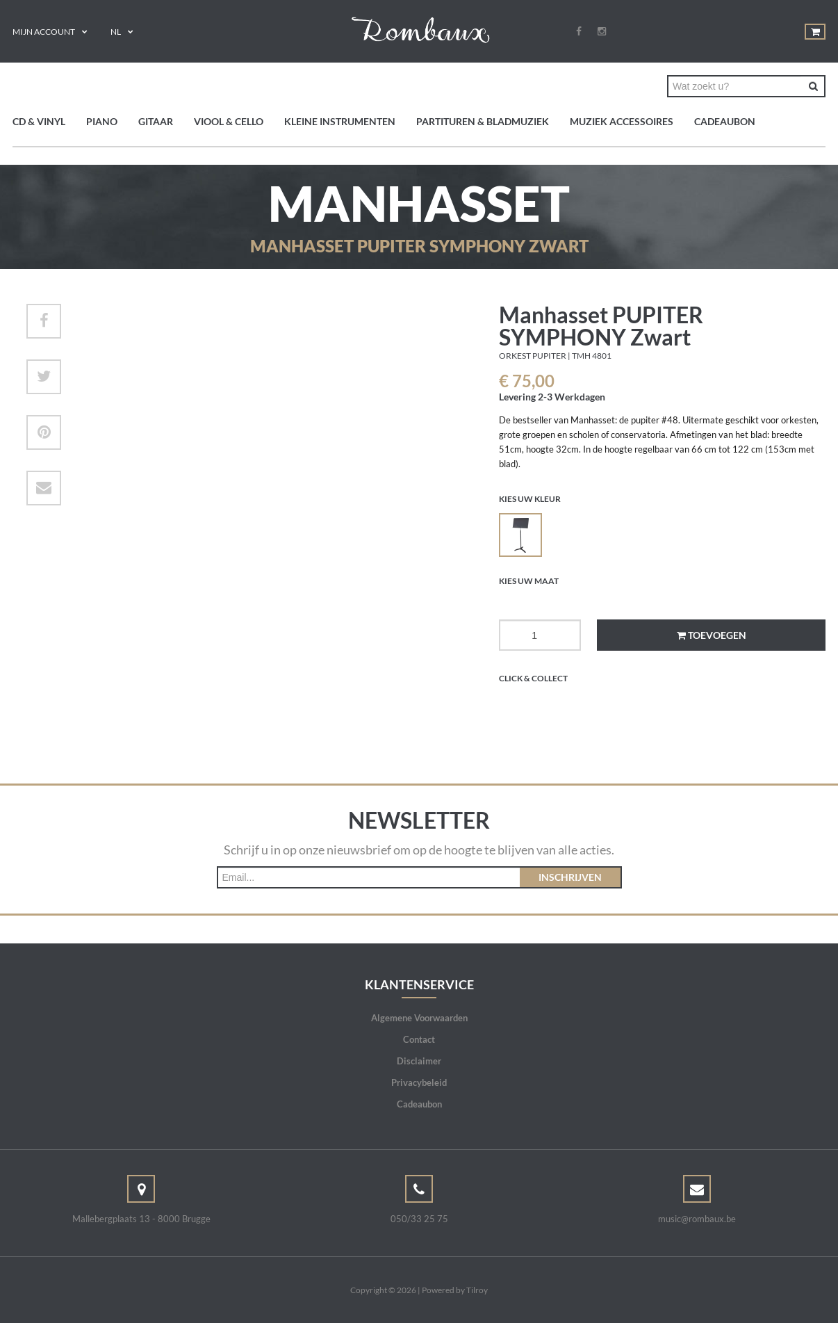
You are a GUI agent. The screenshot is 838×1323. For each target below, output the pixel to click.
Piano (101, 121)
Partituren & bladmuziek (482, 121)
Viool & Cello (228, 121)
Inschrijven (570, 877)
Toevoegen (711, 635)
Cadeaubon (724, 121)
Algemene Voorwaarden (419, 1017)
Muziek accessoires (621, 121)
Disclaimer (419, 1060)
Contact (419, 1039)
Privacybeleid (419, 1082)
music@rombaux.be (697, 1218)
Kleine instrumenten (339, 121)
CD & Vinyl (39, 121)
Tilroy (477, 1290)
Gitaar (155, 121)
